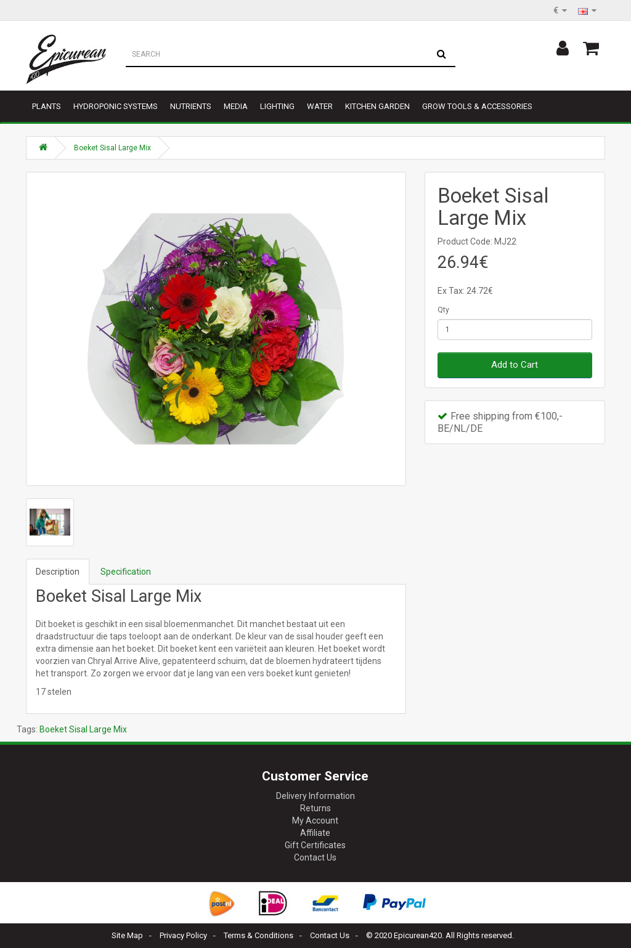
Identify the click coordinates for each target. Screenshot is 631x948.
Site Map (127, 935)
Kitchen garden (377, 106)
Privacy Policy (183, 935)
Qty (443, 310)
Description (57, 572)
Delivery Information (315, 796)
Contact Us (315, 857)
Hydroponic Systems (115, 106)
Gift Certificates (315, 845)
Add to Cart (514, 364)
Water (320, 106)
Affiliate (315, 833)
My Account (315, 820)
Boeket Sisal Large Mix (112, 148)
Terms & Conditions (258, 935)
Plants (46, 106)
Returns (315, 808)
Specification (125, 572)
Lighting (277, 106)
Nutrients (190, 106)
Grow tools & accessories (477, 106)
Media (236, 106)
